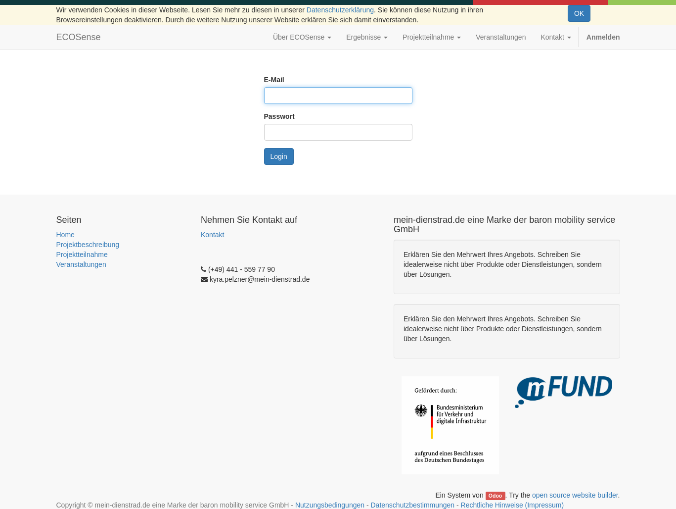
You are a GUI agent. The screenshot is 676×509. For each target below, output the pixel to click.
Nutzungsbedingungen (329, 505)
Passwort (279, 116)
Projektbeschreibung (88, 245)
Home (65, 235)
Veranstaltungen (81, 264)
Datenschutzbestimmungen (413, 505)
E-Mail (274, 80)
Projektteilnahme (82, 254)
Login (278, 156)
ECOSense (78, 37)
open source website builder (575, 495)
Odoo (495, 496)
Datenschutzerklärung (340, 10)
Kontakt (212, 235)
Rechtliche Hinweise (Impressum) (512, 505)
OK (579, 13)
